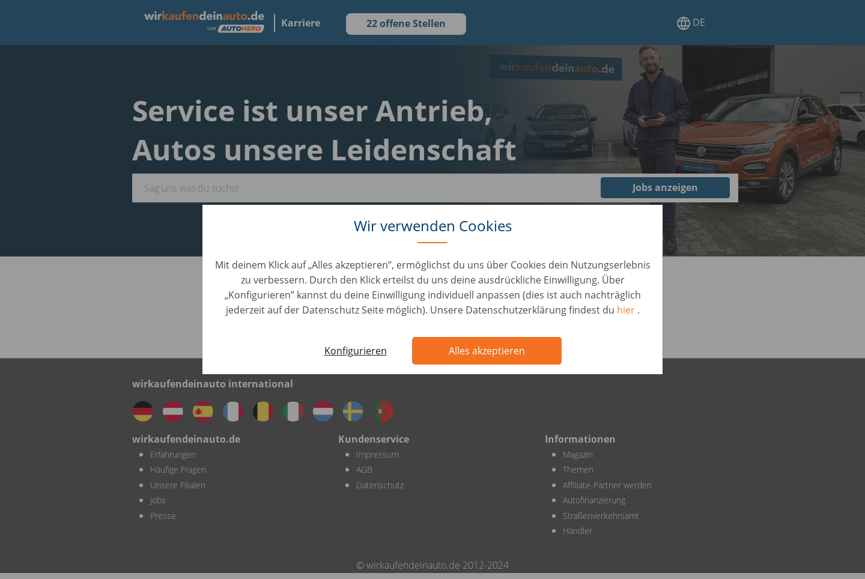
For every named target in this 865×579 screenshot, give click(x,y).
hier (627, 310)
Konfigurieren (355, 350)
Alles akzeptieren (487, 350)
